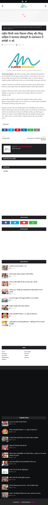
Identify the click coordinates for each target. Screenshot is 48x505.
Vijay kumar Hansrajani (9, 44)
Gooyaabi (32, 502)
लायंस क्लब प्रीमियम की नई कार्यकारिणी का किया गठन (22, 462)
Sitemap (4, 359)
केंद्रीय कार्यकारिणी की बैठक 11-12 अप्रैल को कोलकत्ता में (23, 314)
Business (26, 353)
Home (3, 351)
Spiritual (26, 357)
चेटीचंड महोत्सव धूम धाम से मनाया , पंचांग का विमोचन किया (23, 485)
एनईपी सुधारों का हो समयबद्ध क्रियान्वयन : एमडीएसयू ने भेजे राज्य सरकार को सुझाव (27, 323)
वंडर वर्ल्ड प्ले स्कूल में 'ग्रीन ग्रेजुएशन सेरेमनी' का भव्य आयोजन (24, 298)
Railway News (5, 357)
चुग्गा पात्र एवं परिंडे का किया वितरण (18, 422)
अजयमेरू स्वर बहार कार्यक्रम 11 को (17, 266)
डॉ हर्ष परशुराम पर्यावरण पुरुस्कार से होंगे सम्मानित (21, 274)
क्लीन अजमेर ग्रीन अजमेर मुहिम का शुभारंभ (19, 477)
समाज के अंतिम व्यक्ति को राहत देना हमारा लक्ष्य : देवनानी (23, 282)
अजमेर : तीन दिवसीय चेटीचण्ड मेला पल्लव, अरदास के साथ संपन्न (24, 493)
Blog (20, 502)
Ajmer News (27, 351)
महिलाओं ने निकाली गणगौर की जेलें (17, 445)
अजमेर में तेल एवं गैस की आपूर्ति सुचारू (18, 469)
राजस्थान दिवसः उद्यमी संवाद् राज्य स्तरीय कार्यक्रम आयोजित (23, 437)
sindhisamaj (10, 27)
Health (26, 355)
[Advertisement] (24, 245)
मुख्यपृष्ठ (4, 27)
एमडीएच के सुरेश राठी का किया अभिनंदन (19, 306)
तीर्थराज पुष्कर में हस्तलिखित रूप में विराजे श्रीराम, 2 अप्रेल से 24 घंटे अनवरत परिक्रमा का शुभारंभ (27, 454)
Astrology (4, 353)
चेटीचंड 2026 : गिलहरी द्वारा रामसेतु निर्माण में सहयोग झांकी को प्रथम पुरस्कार (25, 291)
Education (4, 355)
